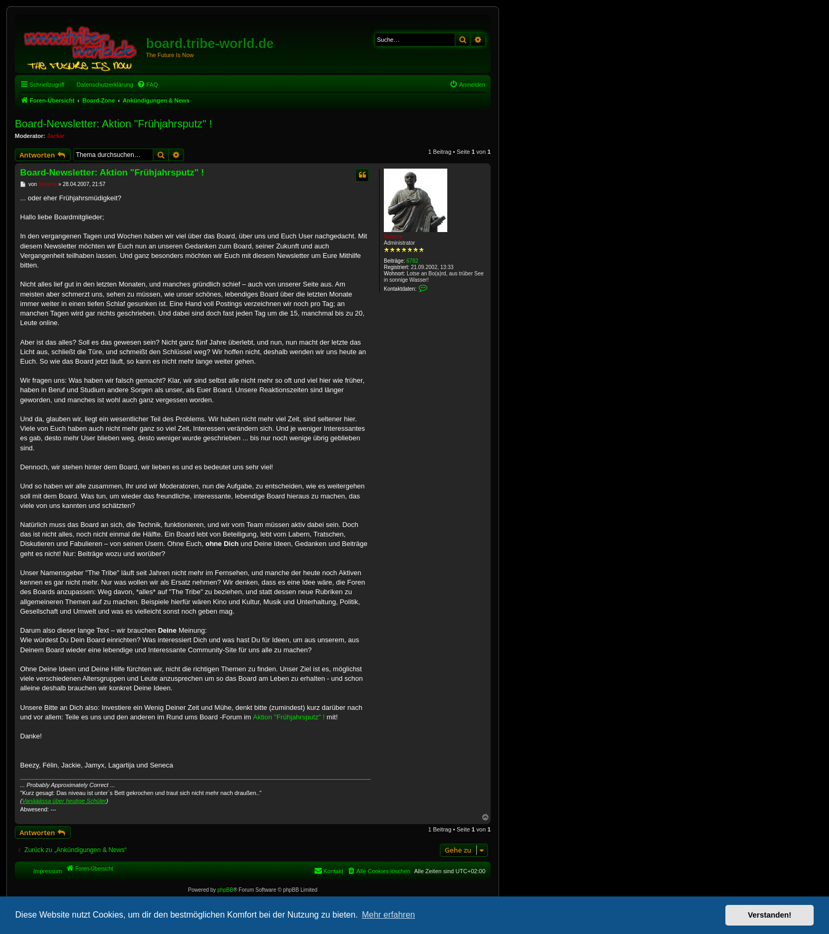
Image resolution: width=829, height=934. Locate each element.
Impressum (47, 871)
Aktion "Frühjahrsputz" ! (289, 717)
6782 (412, 261)
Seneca (393, 236)
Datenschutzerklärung (105, 84)
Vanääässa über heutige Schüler (64, 801)
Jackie (56, 136)
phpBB (225, 890)
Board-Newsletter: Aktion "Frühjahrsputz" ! (113, 124)
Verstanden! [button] (769, 915)
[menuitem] (147, 84)
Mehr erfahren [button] (388, 914)
